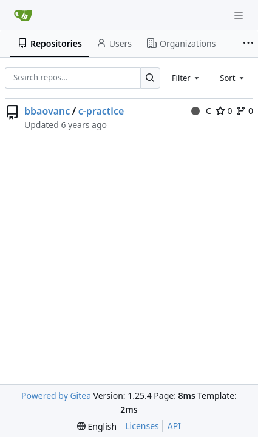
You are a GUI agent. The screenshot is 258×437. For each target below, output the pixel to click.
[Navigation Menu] (240, 15)
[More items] (248, 43)
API (174, 426)
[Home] (23, 15)
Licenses (142, 426)
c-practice (101, 111)
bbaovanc (47, 111)
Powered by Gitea (56, 395)
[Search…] (150, 78)
